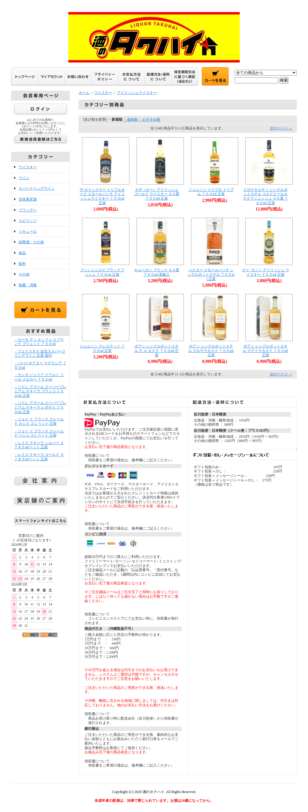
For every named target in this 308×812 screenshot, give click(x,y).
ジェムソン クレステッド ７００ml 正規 (102, 348)
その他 (24, 274)
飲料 (22, 264)
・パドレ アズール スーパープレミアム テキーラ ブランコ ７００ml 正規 (40, 391)
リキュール (28, 231)
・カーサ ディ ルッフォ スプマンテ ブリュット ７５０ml (39, 342)
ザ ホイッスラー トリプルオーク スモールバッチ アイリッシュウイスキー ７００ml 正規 (102, 196)
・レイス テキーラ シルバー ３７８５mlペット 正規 (39, 445)
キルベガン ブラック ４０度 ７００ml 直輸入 (156, 272)
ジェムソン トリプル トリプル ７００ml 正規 (211, 192)
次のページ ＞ (281, 128)
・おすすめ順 (149, 119)
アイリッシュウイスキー (137, 93)
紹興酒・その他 (31, 242)
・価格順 (130, 119)
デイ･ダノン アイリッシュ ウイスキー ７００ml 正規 (265, 272)
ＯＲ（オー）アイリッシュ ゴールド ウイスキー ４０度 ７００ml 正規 (156, 194)
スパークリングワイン (37, 188)
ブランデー (28, 210)
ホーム (84, 93)
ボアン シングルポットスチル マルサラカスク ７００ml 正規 (211, 350)
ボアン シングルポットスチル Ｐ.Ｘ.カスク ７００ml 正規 (156, 350)
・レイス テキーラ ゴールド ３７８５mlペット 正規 (39, 457)
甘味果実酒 (28, 199)
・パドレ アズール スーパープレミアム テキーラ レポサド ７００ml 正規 (40, 407)
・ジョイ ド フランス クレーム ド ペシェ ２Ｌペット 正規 (39, 433)
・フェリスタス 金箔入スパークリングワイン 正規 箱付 (40, 353)
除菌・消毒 (28, 285)
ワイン (24, 178)
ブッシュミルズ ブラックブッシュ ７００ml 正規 (102, 272)
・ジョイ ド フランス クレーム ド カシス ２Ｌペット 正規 (39, 421)
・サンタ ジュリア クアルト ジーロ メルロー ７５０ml (39, 377)
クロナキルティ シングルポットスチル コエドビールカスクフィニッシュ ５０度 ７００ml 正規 (265, 196)
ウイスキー (28, 167)
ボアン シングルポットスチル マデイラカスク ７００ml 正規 (265, 350)
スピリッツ (28, 221)
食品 (22, 253)
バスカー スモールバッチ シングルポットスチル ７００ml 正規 (210, 274)
